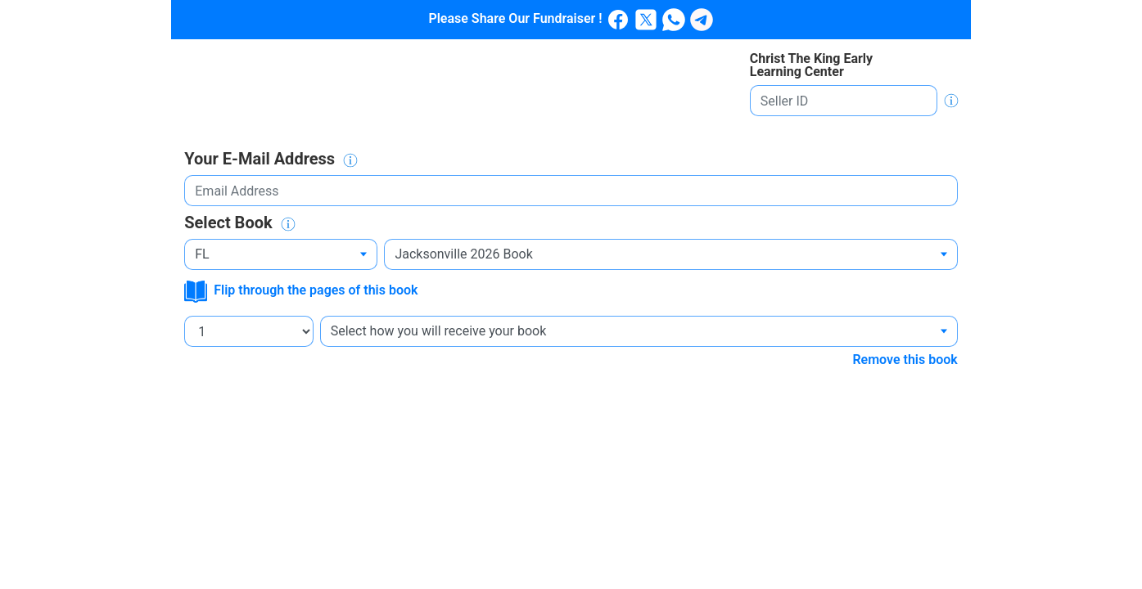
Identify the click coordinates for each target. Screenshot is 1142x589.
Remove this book (904, 359)
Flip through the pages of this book (301, 290)
